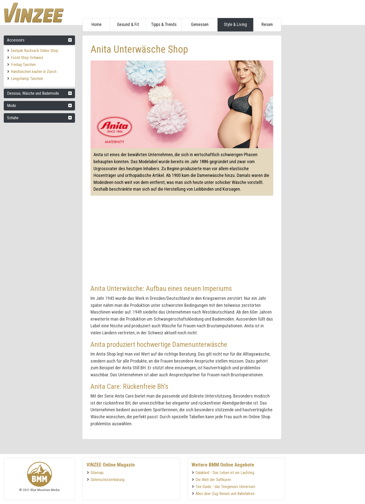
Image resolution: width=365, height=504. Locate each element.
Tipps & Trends (163, 24)
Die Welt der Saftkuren (213, 479)
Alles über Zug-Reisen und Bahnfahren (225, 493)
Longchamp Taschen (27, 78)
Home (97, 24)
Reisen (267, 24)
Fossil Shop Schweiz (27, 57)
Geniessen (199, 24)
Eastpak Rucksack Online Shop (34, 50)
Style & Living (235, 24)
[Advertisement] (323, 110)
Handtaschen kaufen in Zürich (33, 71)
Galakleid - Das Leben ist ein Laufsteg (225, 472)
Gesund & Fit (128, 24)
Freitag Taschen (23, 64)
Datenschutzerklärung (107, 479)
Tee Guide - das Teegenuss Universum (225, 486)
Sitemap (97, 472)
